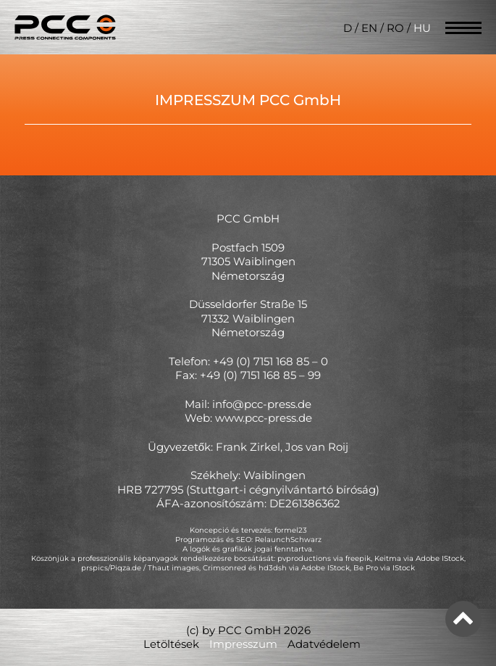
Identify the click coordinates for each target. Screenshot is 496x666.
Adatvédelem (324, 644)
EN (369, 28)
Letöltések (171, 644)
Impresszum (243, 644)
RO (395, 28)
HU (422, 28)
